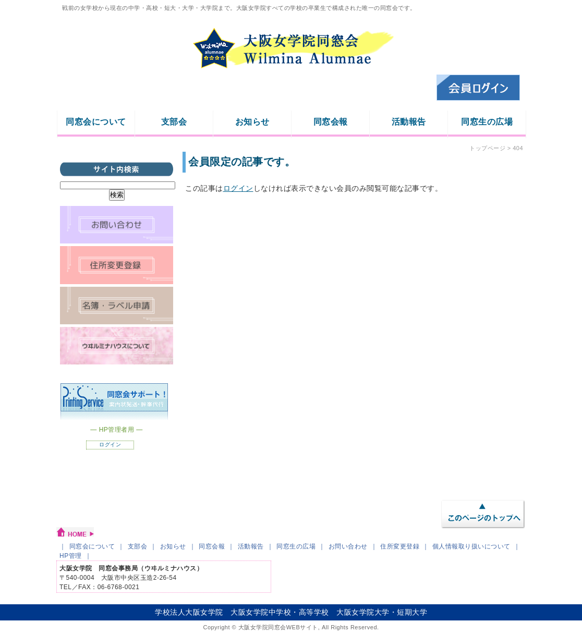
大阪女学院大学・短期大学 (381, 612)
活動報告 (409, 121)
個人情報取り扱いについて (471, 546)
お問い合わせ (348, 546)
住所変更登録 (399, 546)
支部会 (174, 121)
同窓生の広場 (487, 121)
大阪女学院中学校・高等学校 (280, 612)
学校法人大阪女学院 (189, 612)
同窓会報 (330, 121)
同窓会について (96, 121)
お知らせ (252, 121)
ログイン (238, 188)
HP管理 (70, 555)
